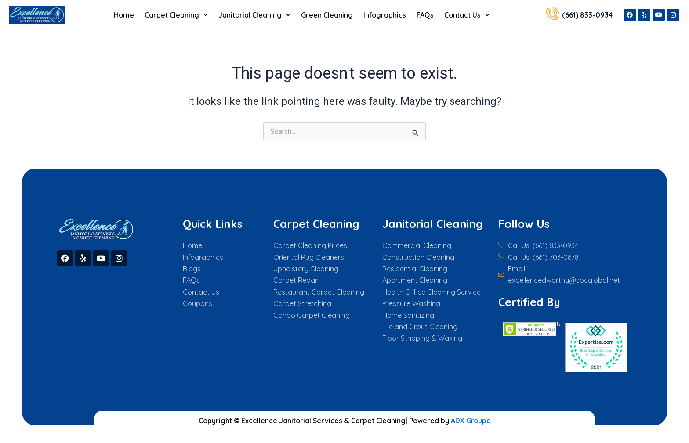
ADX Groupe (470, 420)
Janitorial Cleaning (254, 15)
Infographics (384, 15)
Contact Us (467, 15)
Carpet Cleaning (176, 15)
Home (124, 15)
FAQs (425, 15)
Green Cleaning (327, 15)
